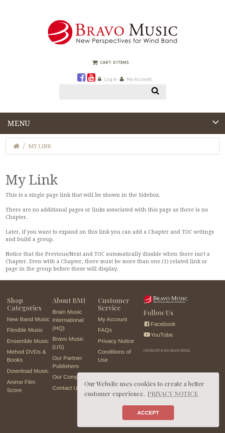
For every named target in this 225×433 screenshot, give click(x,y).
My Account (139, 79)
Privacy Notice (116, 341)
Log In (110, 79)
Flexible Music (25, 330)
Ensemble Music (28, 341)
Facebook (159, 324)
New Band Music (28, 319)
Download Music (28, 371)
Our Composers (72, 377)
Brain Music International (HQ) (68, 320)
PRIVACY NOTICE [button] (172, 394)
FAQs (105, 330)
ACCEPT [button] (148, 413)
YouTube (158, 334)
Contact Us (66, 388)
